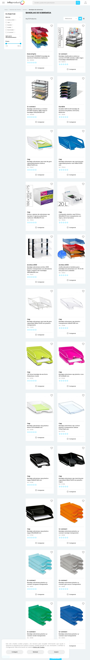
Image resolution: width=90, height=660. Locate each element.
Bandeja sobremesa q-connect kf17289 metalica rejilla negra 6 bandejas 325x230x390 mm (37, 110)
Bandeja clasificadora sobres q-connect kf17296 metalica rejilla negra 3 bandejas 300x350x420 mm (71, 58)
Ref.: (28, 60)
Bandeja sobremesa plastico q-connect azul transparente (69, 635)
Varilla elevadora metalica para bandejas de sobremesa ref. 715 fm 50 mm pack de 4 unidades (71, 268)
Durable (62, 107)
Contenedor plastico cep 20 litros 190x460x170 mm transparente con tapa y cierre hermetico (70, 216)
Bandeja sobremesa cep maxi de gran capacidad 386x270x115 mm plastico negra (71, 480)
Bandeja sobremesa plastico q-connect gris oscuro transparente (70, 583)
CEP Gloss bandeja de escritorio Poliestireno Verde (37, 375)
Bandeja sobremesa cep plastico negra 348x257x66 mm (38, 479)
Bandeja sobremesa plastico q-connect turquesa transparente (37, 583)
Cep (28, 159)
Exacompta (31, 54)
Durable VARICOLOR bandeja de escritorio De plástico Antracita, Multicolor (69, 110)
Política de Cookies (38, 647)
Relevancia (71, 18)
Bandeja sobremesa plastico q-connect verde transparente (37, 635)
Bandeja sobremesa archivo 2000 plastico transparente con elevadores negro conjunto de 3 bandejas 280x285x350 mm (39, 269)
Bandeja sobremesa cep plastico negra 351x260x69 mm (38, 532)
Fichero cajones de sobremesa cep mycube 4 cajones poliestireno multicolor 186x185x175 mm (38, 216)
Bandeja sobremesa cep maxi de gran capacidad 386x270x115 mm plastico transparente (39, 323)
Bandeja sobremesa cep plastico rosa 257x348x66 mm (71, 375)
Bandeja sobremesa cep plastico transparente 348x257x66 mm (69, 322)
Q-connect (63, 54)
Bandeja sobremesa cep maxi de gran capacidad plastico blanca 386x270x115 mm (39, 163)
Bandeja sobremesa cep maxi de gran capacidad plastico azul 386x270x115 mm (71, 163)
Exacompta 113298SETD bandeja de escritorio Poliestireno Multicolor (38, 57)
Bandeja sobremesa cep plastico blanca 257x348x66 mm (38, 426)
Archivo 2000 (32, 265)
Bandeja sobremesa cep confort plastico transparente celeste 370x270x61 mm (69, 427)
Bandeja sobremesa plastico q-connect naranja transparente (69, 532)
